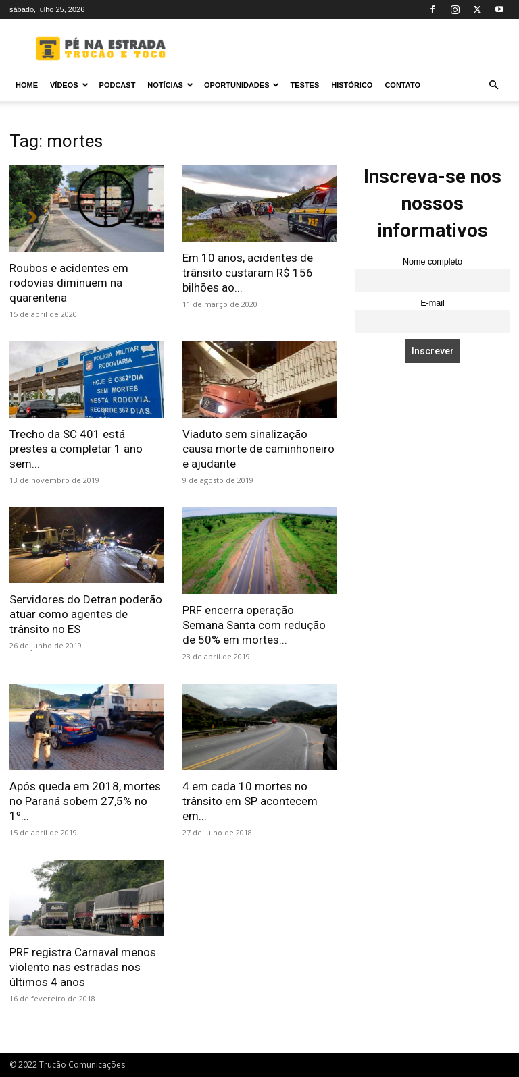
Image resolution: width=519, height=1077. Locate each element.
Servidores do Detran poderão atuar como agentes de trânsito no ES (85, 614)
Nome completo (432, 262)
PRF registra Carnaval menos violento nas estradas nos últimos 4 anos (82, 967)
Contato (402, 85)
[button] (493, 85)
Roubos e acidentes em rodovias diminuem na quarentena (68, 282)
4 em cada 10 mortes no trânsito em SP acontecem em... (250, 801)
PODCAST (117, 85)
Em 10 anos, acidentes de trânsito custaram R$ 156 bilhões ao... (247, 272)
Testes (304, 85)
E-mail (432, 303)
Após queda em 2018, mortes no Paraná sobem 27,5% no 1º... (85, 801)
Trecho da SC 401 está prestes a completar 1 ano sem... (76, 448)
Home (27, 85)
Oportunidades (242, 85)
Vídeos (69, 85)
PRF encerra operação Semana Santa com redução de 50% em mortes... (254, 624)
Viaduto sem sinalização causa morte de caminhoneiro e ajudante (258, 448)
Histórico (351, 85)
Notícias (170, 85)
